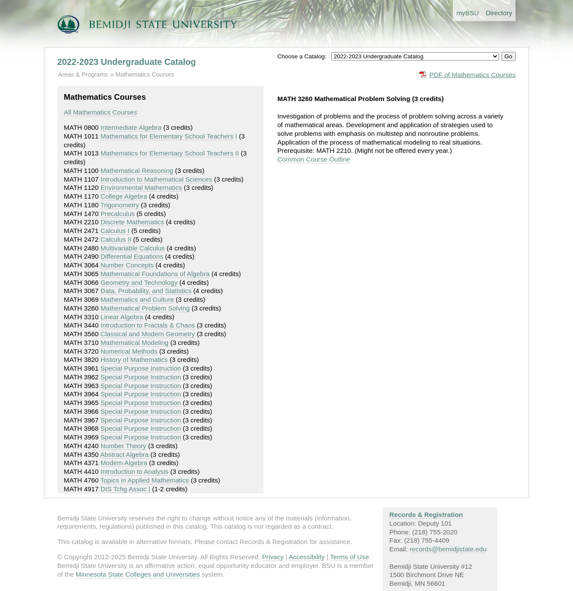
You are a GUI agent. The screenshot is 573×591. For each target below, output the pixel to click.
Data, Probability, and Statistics (146, 290)
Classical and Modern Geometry (148, 334)
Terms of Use (349, 557)
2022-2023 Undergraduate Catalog (126, 62)
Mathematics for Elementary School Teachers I (169, 136)
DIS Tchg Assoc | (125, 489)
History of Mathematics (134, 359)
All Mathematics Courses (100, 112)
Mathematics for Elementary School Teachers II (170, 153)
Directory (499, 13)
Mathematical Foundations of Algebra (155, 273)
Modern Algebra (124, 462)
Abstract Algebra (124, 454)
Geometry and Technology (139, 282)
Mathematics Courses (144, 74)
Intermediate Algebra (131, 127)
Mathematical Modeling (135, 342)
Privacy (273, 557)
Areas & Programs (83, 74)
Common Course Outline (313, 159)
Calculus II (116, 239)
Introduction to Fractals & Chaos (148, 325)
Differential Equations (132, 256)
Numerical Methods (129, 351)
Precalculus (118, 213)
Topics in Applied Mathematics (144, 480)
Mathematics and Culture (137, 299)
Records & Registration (426, 514)
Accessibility (307, 557)
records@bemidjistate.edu (448, 549)
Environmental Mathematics (141, 187)
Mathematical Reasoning (137, 170)
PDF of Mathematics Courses (472, 74)
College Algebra (124, 196)
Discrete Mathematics (132, 222)
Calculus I (115, 230)
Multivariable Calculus (133, 248)
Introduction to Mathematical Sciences (156, 179)
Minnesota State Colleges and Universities (138, 574)
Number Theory (123, 445)
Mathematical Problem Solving (145, 308)
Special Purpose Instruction (141, 368)
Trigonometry (119, 205)
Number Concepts (127, 265)
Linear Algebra (122, 317)
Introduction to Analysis (135, 471)
